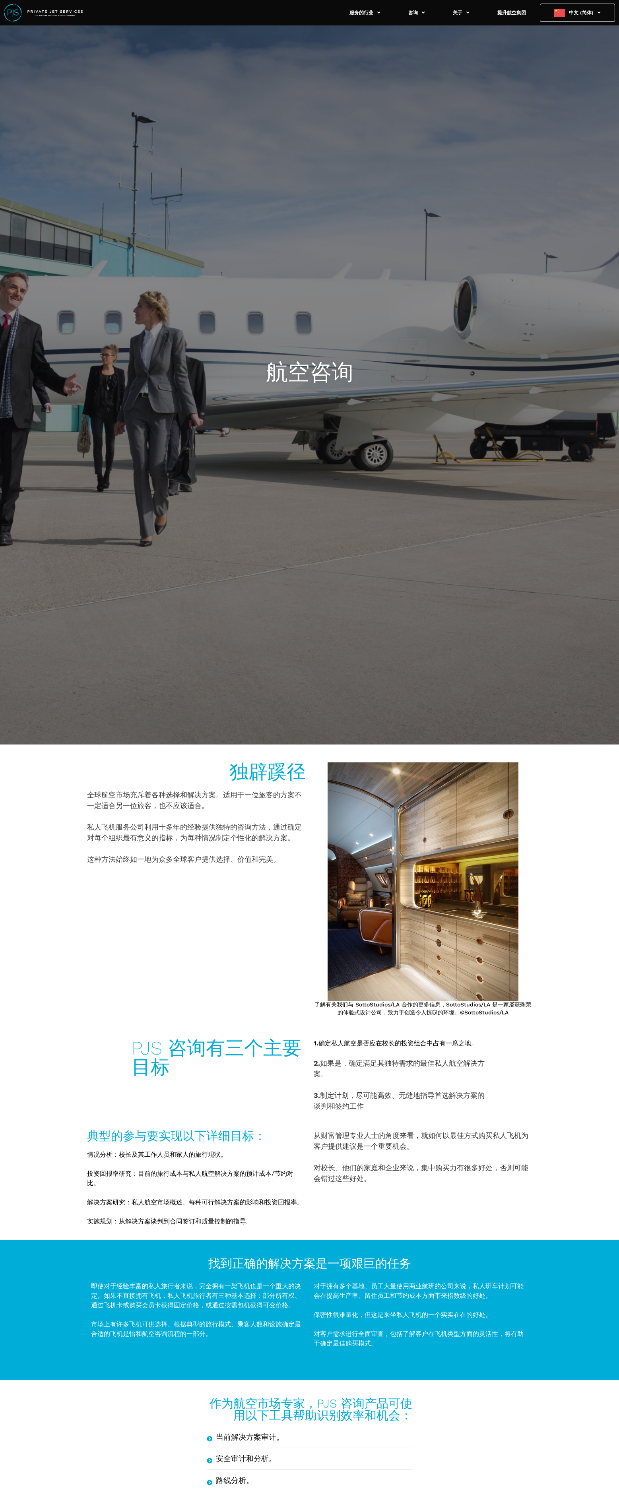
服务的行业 (364, 12)
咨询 (416, 12)
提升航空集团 (511, 13)
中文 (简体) (585, 12)
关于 (461, 12)
